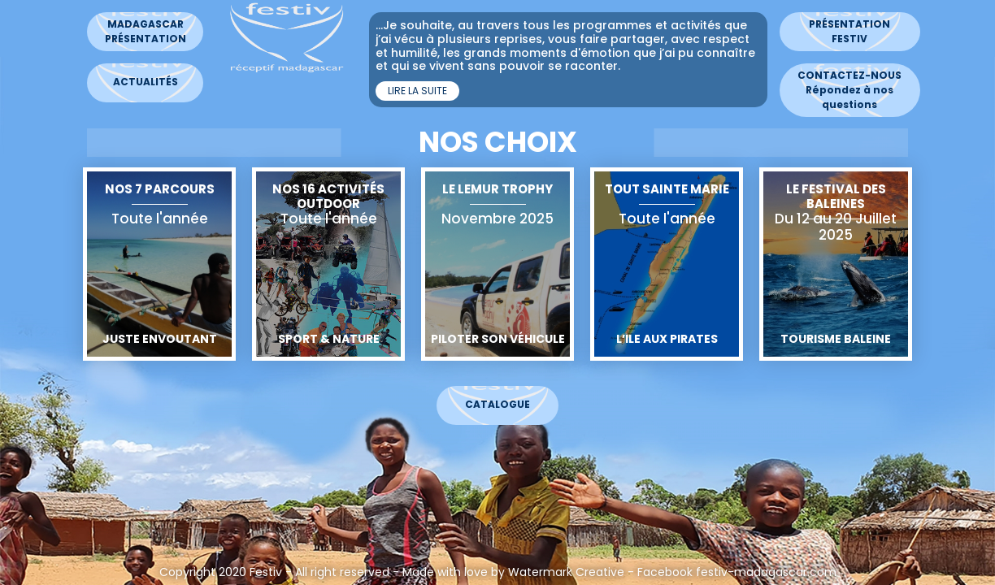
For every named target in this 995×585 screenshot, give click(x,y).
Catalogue (491, 404)
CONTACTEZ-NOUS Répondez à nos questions (844, 89)
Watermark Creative (560, 572)
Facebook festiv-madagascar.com (731, 572)
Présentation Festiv (843, 31)
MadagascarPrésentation (139, 31)
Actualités (139, 82)
